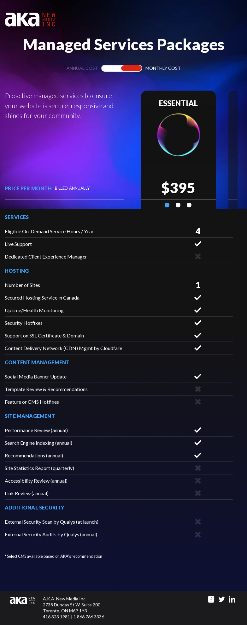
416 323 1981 (56, 616)
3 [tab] (189, 205)
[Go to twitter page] (221, 599)
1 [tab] (167, 205)
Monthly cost (163, 68)
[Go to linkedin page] (232, 599)
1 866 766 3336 (89, 616)
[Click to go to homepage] (26, 608)
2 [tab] (178, 205)
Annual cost (82, 68)
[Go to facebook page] (211, 599)
